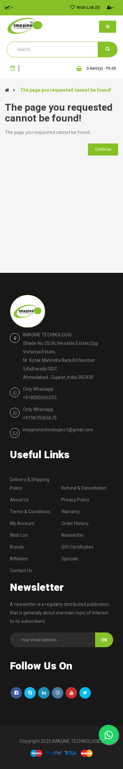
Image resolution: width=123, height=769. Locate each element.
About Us (19, 500)
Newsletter (72, 535)
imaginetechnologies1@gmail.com (58, 429)
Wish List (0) (88, 7)
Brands (17, 547)
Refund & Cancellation (83, 488)
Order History (75, 523)
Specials (69, 558)
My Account (22, 523)
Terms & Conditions (30, 511)
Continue (103, 149)
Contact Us (21, 570)
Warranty (70, 511)
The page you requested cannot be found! (65, 90)
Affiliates (19, 558)
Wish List (19, 535)
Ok (104, 640)
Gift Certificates (77, 547)
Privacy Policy (75, 500)
